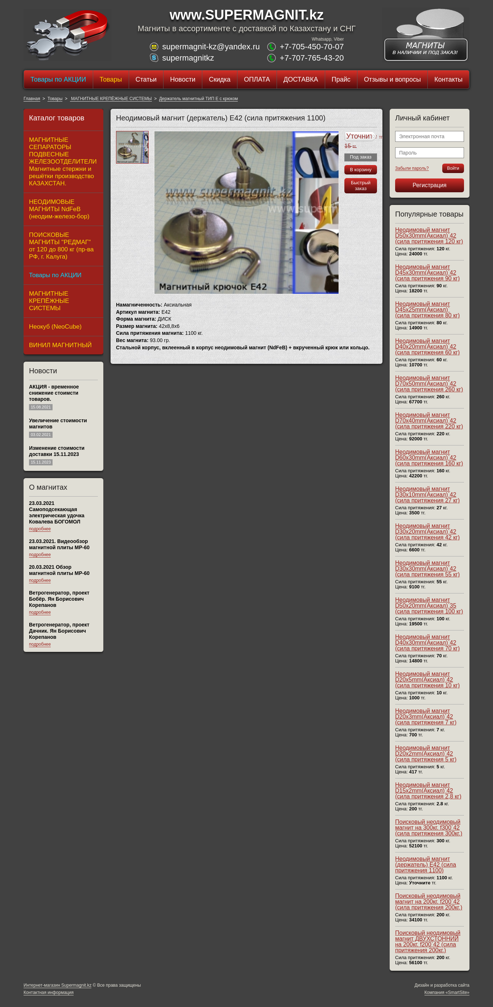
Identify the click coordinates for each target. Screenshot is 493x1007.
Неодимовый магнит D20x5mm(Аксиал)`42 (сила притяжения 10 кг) (427, 680)
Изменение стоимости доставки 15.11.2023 (56, 451)
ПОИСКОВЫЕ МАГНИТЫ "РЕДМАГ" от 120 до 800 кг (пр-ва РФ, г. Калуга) (61, 245)
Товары (111, 79)
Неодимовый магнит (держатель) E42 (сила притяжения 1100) (425, 865)
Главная (32, 98)
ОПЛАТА (257, 79)
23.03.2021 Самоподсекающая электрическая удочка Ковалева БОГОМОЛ (56, 512)
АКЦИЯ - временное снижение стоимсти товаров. (54, 393)
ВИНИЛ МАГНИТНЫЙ (60, 345)
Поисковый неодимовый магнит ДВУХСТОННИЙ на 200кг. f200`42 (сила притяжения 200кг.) (427, 941)
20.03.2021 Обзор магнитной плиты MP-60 (59, 570)
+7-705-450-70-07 (312, 46)
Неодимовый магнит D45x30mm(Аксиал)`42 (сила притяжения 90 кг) (427, 272)
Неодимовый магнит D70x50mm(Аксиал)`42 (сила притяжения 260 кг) (429, 383)
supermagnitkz (188, 57)
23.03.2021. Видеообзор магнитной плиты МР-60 (59, 544)
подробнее (40, 528)
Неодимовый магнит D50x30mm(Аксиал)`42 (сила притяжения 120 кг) (429, 235)
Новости (182, 79)
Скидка (220, 79)
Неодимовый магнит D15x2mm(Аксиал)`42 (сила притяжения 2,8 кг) (428, 791)
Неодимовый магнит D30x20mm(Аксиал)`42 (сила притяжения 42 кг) (427, 532)
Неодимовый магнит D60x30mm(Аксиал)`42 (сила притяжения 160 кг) (429, 457)
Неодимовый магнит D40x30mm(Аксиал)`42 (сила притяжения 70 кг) (427, 643)
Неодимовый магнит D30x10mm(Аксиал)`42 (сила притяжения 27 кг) (427, 495)
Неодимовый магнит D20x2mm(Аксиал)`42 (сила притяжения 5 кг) (425, 754)
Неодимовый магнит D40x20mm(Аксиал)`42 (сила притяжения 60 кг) (427, 346)
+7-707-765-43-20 (312, 57)
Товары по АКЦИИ (58, 79)
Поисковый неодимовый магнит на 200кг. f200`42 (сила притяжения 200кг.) (428, 902)
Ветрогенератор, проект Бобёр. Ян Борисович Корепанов (59, 599)
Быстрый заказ (360, 185)
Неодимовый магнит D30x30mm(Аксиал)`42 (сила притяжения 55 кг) (427, 569)
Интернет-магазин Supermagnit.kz (57, 985)
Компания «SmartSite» (446, 992)
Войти (453, 168)
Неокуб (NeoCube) (55, 326)
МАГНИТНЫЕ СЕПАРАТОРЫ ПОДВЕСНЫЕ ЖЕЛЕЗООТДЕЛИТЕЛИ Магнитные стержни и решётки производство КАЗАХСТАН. (63, 161)
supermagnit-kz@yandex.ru (211, 46)
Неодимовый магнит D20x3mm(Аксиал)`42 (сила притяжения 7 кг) (425, 717)
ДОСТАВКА (300, 79)
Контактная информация (49, 992)
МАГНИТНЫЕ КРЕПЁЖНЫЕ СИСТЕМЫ (111, 98)
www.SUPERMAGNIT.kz (247, 14)
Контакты (448, 79)
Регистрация (430, 185)
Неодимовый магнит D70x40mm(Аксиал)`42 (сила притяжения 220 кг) (429, 420)
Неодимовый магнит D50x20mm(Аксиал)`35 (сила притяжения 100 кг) (429, 606)
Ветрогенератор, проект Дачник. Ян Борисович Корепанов (59, 631)
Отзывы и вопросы (392, 79)
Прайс (341, 79)
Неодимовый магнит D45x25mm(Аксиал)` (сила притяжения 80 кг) (427, 309)
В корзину (360, 169)
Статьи (146, 79)
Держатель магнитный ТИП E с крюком (198, 98)
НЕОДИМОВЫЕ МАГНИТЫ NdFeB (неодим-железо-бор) (59, 209)
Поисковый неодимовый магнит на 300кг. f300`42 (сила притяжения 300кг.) (428, 828)
